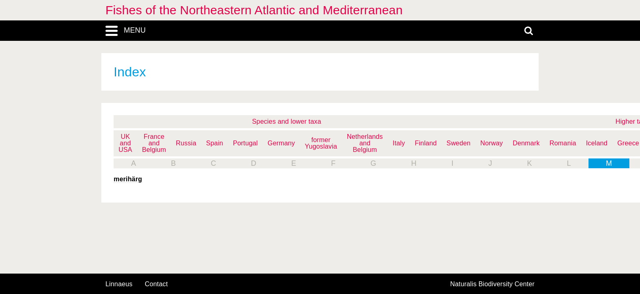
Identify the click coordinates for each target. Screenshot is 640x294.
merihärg (128, 179)
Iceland (597, 143)
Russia (186, 143)
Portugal (245, 143)
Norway (491, 143)
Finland (426, 143)
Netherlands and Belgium (365, 143)
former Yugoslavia (321, 143)
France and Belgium (154, 143)
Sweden (459, 143)
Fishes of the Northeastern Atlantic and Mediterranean (254, 10)
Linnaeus (118, 284)
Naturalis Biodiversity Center (492, 284)
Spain (214, 143)
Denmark (526, 143)
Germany (281, 143)
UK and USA (125, 143)
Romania (563, 143)
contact (156, 284)
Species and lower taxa (286, 121)
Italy (399, 143)
